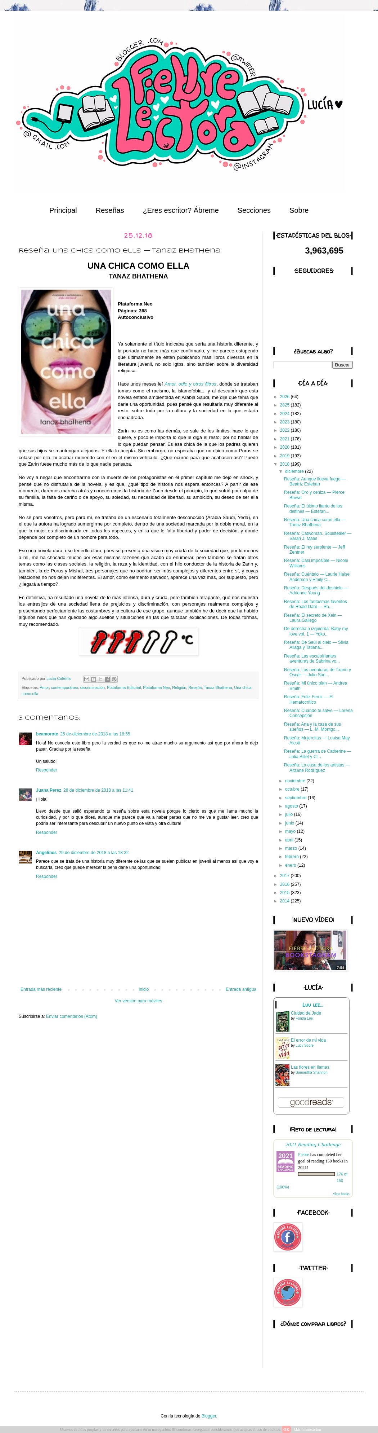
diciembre (295, 471)
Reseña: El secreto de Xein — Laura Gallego (313, 618)
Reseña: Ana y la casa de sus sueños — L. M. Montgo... (312, 727)
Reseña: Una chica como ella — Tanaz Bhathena (315, 522)
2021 (285, 438)
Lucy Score (305, 1045)
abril (289, 840)
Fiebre (303, 1154)
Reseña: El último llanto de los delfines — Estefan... (313, 509)
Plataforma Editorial (124, 687)
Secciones (254, 210)
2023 (285, 422)
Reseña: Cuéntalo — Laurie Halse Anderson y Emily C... (317, 577)
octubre (293, 789)
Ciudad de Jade (306, 1013)
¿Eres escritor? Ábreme (181, 210)
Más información (307, 1429)
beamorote (47, 734)
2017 (285, 875)
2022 (285, 430)
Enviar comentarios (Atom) (71, 1016)
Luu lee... (312, 1004)
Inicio (144, 989)
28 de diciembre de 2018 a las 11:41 (98, 790)
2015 (285, 892)
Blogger (209, 1416)
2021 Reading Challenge (313, 1144)
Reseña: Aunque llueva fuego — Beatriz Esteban (315, 481)
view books (341, 1194)
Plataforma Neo (156, 687)
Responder (46, 770)
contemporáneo (64, 687)
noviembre (295, 780)
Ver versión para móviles (138, 1000)
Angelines (46, 852)
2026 (285, 396)
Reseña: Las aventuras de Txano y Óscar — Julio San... (317, 672)
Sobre (299, 210)
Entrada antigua (241, 989)
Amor (44, 687)
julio (289, 814)
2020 (285, 447)
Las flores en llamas (310, 1067)
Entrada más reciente (41, 989)
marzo (291, 848)
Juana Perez (48, 790)
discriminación (92, 687)
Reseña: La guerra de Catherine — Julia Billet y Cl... (317, 754)
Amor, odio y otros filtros (190, 384)
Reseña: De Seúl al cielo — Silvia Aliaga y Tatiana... (316, 645)
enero (291, 865)
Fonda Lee (304, 1018)
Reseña (195, 687)
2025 (285, 405)
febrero (292, 856)
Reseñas (110, 210)
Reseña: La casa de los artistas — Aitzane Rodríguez (317, 767)
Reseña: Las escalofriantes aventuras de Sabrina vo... (312, 659)
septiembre (296, 797)
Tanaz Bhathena (218, 687)
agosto (292, 806)
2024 (285, 413)
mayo (291, 831)
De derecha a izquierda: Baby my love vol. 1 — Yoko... (316, 631)
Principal (63, 210)
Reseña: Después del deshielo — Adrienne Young (316, 590)
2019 (285, 455)
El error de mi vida (308, 1040)
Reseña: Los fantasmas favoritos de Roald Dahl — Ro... (315, 604)
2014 (285, 901)
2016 (285, 884)
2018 (285, 464)
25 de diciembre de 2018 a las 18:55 (95, 734)
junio (290, 823)
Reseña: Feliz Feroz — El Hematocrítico (308, 699)
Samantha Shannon (311, 1072)
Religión (179, 687)
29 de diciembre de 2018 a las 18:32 (94, 852)
